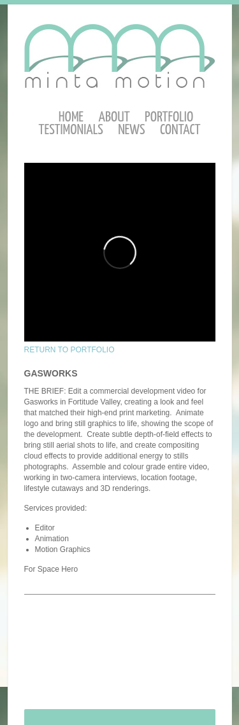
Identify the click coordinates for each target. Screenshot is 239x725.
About (113, 117)
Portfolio (169, 117)
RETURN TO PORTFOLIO (69, 349)
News (131, 130)
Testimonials (71, 130)
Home (71, 117)
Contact (180, 130)
